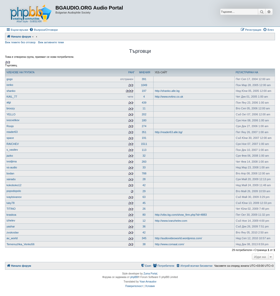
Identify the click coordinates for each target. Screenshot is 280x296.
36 (144, 226)
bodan (10, 173)
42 (144, 185)
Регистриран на (247, 72)
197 (144, 90)
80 (144, 214)
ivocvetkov (13, 120)
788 (144, 173)
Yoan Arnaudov (147, 281)
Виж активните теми (51, 42)
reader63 (12, 131)
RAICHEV (13, 143)
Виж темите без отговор (20, 42)
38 (144, 244)
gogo (10, 79)
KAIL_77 (12, 96)
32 (144, 155)
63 (144, 196)
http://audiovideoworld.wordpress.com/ (178, 238)
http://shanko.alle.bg (167, 90)
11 (144, 108)
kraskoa (11, 214)
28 (144, 179)
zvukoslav (13, 232)
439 (144, 102)
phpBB (134, 277)
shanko (11, 90)
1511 (144, 143)
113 (144, 149)
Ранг (131, 72)
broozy (11, 108)
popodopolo (14, 190)
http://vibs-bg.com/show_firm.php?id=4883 (181, 214)
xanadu (11, 179)
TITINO (11, 208)
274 (144, 126)
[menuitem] (43, 30)
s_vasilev (12, 149)
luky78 (11, 202)
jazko (10, 155)
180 (144, 120)
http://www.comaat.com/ (169, 244)
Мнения (144, 72)
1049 (144, 85)
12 (144, 220)
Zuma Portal (150, 273)
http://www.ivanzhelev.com (171, 220)
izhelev (11, 220)
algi (9, 102)
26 (144, 208)
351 (144, 132)
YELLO (11, 114)
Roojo (10, 126)
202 (144, 114)
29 (144, 191)
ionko (10, 84)
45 (144, 202)
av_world (12, 238)
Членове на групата (20, 72)
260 (144, 161)
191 (144, 137)
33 (144, 167)
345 (144, 238)
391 (144, 79)
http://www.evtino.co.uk (169, 96)
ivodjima (12, 161)
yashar (11, 226)
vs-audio (12, 167)
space (10, 137)
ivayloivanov (14, 196)
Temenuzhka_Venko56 (20, 244)
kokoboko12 (14, 185)
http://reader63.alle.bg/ (168, 132)
